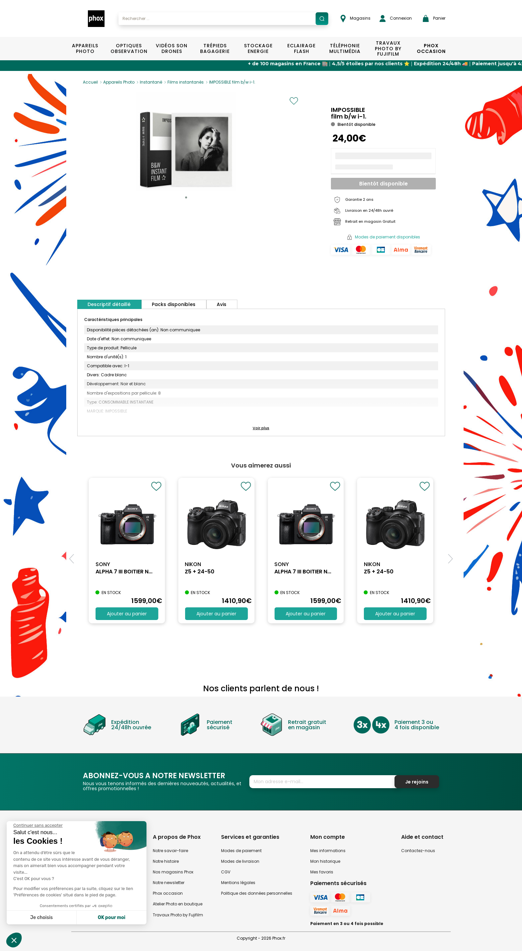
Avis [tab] (221, 304)
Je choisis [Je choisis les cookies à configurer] (41, 917)
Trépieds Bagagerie (215, 48)
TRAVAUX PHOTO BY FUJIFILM (388, 49)
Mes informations (328, 850)
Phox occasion (168, 893)
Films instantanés (185, 82)
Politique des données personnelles (256, 893)
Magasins (356, 18)
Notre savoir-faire (170, 850)
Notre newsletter (168, 882)
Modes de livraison (240, 861)
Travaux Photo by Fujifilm (178, 915)
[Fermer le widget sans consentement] (38, 825)
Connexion (396, 18)
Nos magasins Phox (173, 872)
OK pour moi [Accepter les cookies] (112, 917)
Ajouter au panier (127, 613)
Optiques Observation (129, 48)
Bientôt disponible (383, 183)
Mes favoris (321, 872)
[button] (186, 197)
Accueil (90, 82)
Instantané (151, 82)
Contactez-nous (418, 850)
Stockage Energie (258, 48)
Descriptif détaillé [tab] (109, 304)
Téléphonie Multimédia (345, 48)
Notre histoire (166, 861)
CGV (225, 872)
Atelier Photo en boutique (177, 904)
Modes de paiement (241, 850)
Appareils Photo (85, 48)
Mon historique (325, 861)
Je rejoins (416, 782)
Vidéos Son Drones (171, 48)
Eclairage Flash (301, 48)
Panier (434, 18)
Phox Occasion (431, 48)
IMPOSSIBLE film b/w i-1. (232, 82)
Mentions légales (238, 882)
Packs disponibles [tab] (173, 304)
